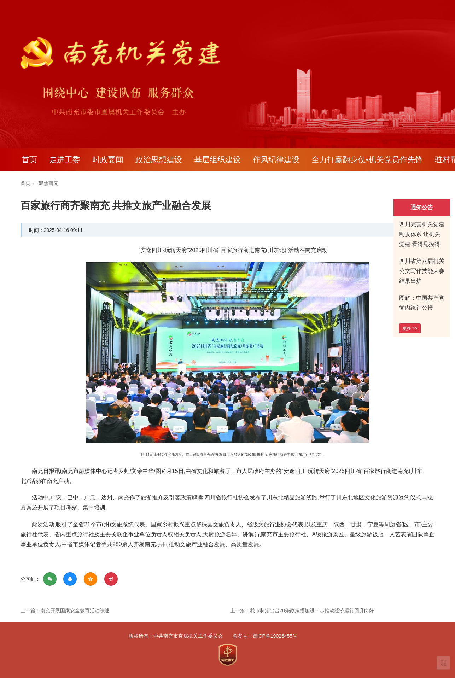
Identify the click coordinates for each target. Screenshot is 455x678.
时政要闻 (107, 159)
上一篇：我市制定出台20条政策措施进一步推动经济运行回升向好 (302, 610)
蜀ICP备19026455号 (275, 636)
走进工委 (64, 159)
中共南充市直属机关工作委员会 (188, 636)
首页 (29, 159)
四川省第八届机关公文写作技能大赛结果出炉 (421, 271)
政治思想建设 (158, 159)
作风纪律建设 (276, 159)
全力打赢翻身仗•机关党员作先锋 (367, 159)
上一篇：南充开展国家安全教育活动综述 (65, 610)
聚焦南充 (48, 183)
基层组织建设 (217, 159)
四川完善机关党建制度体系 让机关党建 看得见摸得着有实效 (421, 239)
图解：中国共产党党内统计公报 (421, 303)
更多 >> (410, 328)
